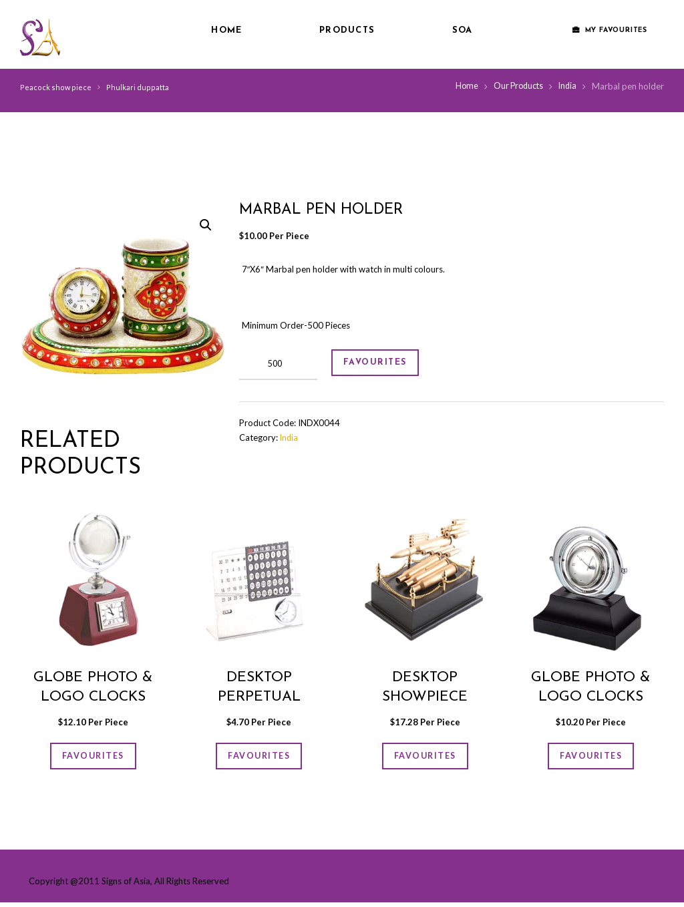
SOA (462, 30)
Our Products (515, 86)
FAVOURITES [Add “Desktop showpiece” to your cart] (425, 758)
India (566, 86)
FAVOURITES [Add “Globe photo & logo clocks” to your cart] (93, 758)
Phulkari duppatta (134, 87)
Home (226, 30)
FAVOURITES (382, 364)
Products (347, 30)
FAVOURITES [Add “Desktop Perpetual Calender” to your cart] (259, 758)
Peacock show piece (55, 87)
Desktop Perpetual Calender (258, 697)
